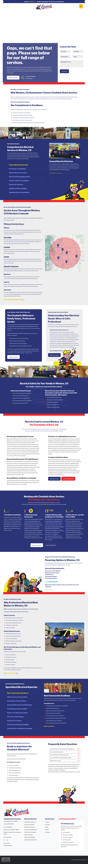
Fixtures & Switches (28, 834)
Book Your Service (13, 78)
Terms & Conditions (8, 845)
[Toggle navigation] (7, 6)
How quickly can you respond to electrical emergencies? (64, 749)
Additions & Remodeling (29, 837)
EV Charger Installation (29, 824)
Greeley (6, 256)
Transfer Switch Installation (30, 832)
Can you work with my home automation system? (64, 757)
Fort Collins (8, 237)
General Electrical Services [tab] (18, 164)
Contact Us (64, 71)
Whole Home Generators (29, 827)
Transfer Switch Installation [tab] (19, 180)
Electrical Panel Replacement (30, 829)
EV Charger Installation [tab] (17, 168)
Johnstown (14, 266)
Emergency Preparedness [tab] (16, 700)
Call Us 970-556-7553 (68, 479)
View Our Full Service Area (14, 299)
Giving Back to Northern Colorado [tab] (19, 728)
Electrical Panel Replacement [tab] (19, 176)
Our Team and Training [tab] (15, 716)
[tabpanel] (64, 158)
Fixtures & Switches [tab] (16, 184)
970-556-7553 (31, 1)
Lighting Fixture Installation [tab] (19, 192)
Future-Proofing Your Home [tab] (17, 712)
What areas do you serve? (64, 760)
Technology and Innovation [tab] (17, 708)
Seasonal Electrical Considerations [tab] (19, 704)
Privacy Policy (7, 843)
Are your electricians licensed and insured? (64, 755)
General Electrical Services (57, 173)
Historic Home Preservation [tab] (17, 696)
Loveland (7, 247)
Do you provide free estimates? (64, 752)
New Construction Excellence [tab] (17, 692)
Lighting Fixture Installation (30, 840)
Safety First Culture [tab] (14, 720)
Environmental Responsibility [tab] (18, 724)
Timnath (7, 266)
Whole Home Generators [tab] (18, 172)
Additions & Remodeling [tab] (18, 188)
